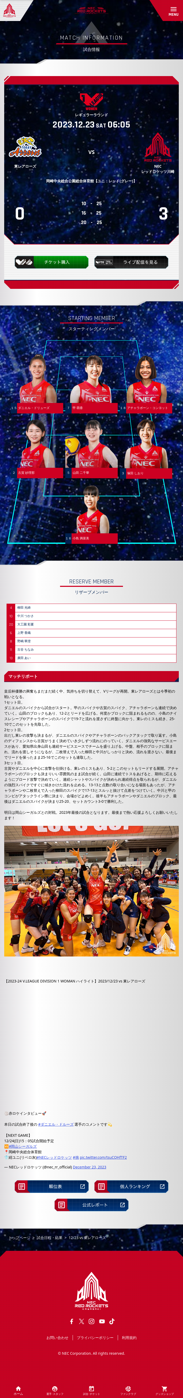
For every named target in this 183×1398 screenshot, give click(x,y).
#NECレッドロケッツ (54, 1157)
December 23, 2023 (89, 1167)
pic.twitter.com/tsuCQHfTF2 (103, 1157)
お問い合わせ (57, 1337)
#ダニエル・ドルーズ (56, 1124)
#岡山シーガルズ (23, 1146)
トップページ (19, 1237)
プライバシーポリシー (95, 1337)
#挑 (76, 1157)
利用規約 (129, 1337)
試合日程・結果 (49, 1237)
